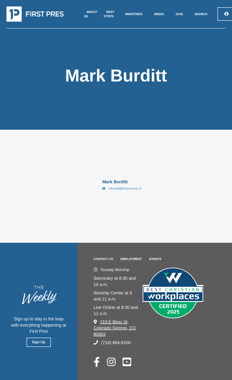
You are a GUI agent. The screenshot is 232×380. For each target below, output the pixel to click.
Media (159, 14)
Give (179, 14)
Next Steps (109, 14)
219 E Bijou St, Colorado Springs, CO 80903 (115, 328)
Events (155, 259)
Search (201, 14)
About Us (90, 14)
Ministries (133, 14)
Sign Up (38, 342)
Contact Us (103, 259)
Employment (131, 259)
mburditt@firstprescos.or (122, 188)
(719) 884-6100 (112, 342)
